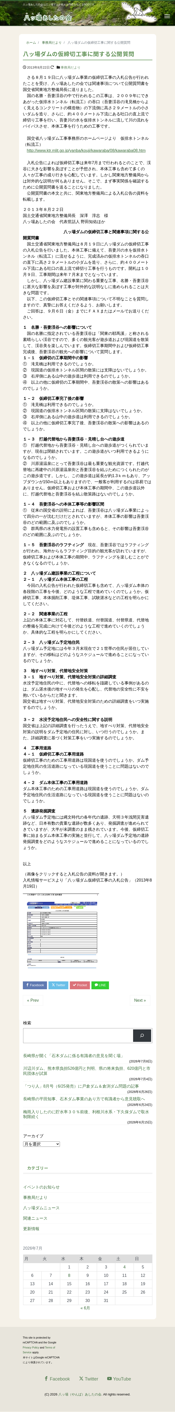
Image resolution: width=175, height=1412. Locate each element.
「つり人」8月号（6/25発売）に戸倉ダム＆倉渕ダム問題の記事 (81, 1086)
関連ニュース (35, 1218)
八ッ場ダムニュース (41, 1208)
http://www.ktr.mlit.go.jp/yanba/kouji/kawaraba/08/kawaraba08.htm (86, 150)
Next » (140, 1000)
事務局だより (71, 67)
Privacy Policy (31, 1347)
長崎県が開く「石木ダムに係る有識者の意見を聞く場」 (74, 1056)
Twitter (60, 985)
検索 (27, 1023)
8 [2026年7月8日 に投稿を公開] (69, 1276)
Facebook (35, 985)
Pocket (82, 985)
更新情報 (31, 1229)
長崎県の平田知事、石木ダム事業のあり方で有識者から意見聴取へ (84, 1099)
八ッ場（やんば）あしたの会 (79, 1395)
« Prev (33, 1000)
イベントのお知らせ (41, 1187)
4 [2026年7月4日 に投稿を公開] (124, 1267)
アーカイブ (33, 1136)
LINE (103, 985)
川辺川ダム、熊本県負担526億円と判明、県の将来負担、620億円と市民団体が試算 (86, 1071)
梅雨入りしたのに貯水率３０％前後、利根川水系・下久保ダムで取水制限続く (86, 1114)
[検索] (142, 1036)
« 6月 (85, 1308)
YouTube (119, 1379)
